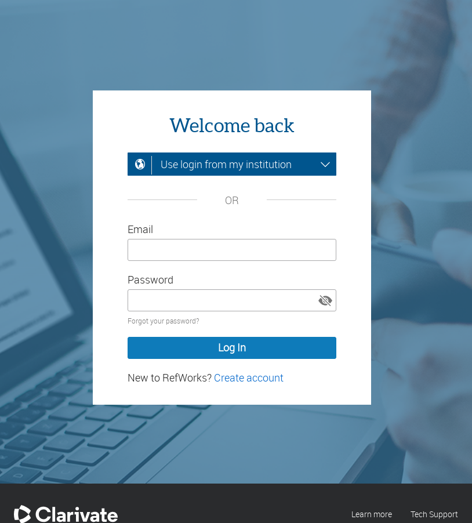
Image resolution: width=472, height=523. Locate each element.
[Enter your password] (232, 300)
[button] (325, 300)
